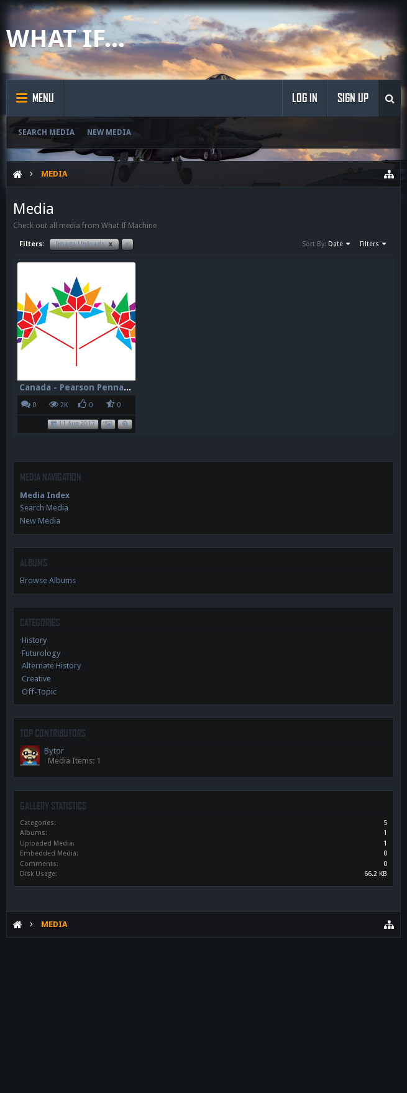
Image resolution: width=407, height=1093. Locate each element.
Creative (36, 678)
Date (340, 244)
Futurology (41, 653)
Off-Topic (39, 691)
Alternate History (51, 665)
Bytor (54, 750)
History (34, 640)
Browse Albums (48, 580)
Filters (374, 244)
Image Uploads (84, 244)
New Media (109, 132)
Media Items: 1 (74, 760)
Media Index (45, 495)
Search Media (46, 132)
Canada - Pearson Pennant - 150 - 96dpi (104, 387)
